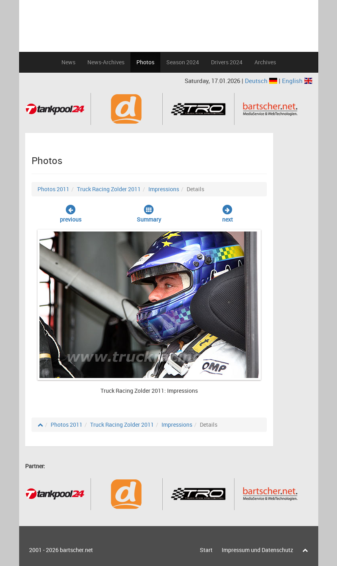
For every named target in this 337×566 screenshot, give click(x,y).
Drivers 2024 (226, 62)
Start (206, 550)
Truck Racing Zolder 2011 (109, 189)
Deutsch (262, 81)
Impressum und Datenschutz (257, 550)
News (68, 62)
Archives (265, 62)
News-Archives (105, 62)
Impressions (163, 189)
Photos (145, 62)
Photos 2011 (53, 189)
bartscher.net (76, 550)
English (297, 81)
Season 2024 (182, 62)
